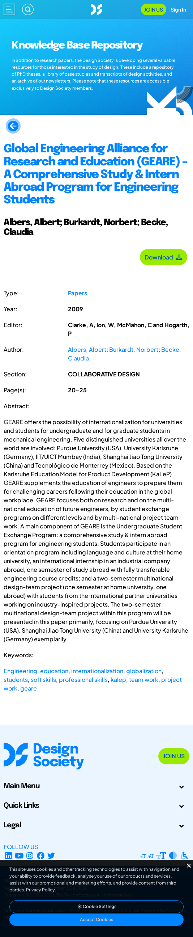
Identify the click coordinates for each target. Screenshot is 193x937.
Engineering (20, 671)
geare (28, 688)
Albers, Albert (87, 349)
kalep (118, 679)
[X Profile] (51, 855)
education (54, 671)
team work (143, 679)
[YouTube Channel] (19, 855)
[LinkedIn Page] (8, 855)
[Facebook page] (41, 855)
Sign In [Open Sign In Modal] (178, 9)
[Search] (28, 9)
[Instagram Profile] (30, 855)
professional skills (83, 679)
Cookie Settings (96, 906)
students (16, 679)
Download (164, 257)
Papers (77, 293)
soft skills (43, 679)
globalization (144, 671)
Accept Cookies (96, 919)
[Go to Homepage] (96, 8)
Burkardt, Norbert (133, 349)
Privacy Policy (40, 889)
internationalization (97, 671)
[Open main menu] (9, 9)
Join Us (153, 9)
